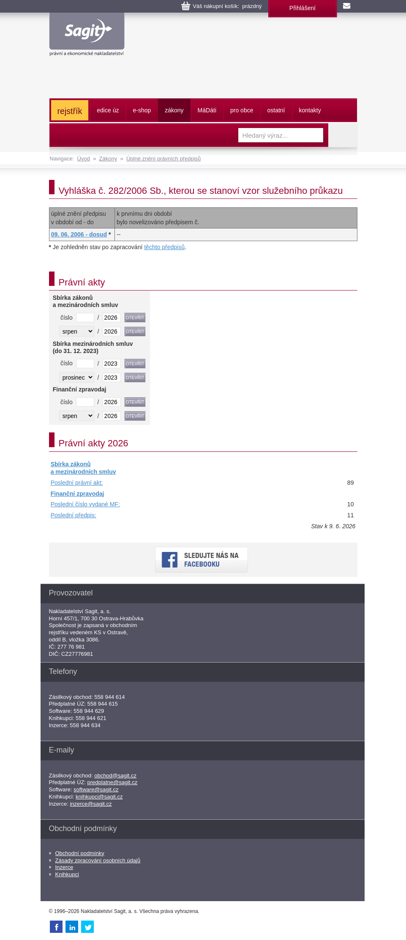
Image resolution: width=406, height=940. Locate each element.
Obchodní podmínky (79, 853)
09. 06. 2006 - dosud (79, 234)
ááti (207, 110)
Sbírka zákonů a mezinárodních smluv (83, 468)
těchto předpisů (164, 247)
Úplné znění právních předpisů (163, 158)
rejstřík (69, 111)
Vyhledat (342, 135)
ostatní (276, 110)
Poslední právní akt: (77, 482)
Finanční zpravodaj (77, 493)
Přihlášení (302, 8)
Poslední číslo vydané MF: (85, 504)
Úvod (83, 158)
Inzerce (64, 867)
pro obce (241, 110)
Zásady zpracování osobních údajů (98, 860)
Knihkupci (67, 874)
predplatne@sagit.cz (112, 782)
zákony (174, 110)
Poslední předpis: (73, 515)
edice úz (108, 110)
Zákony (108, 158)
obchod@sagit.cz (115, 775)
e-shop (142, 110)
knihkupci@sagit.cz (99, 796)
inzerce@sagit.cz (91, 804)
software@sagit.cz (96, 789)
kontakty (310, 110)
